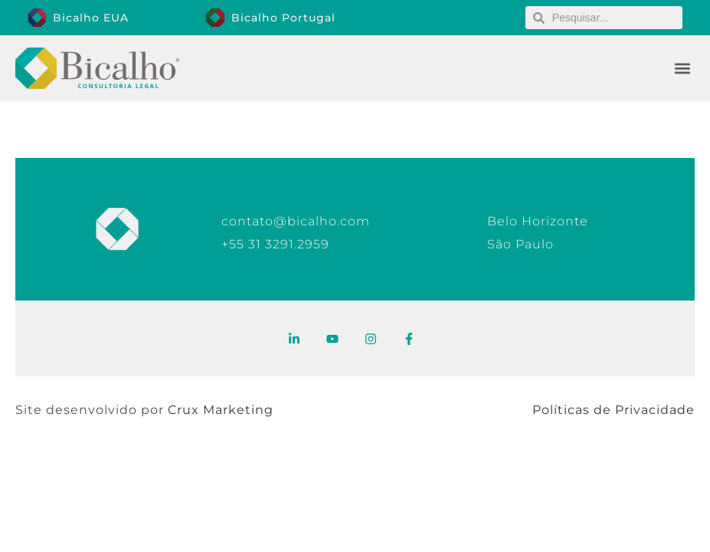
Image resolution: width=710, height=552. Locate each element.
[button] (682, 68)
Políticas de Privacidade (613, 409)
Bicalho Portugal (283, 18)
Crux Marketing (220, 409)
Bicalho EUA (91, 18)
